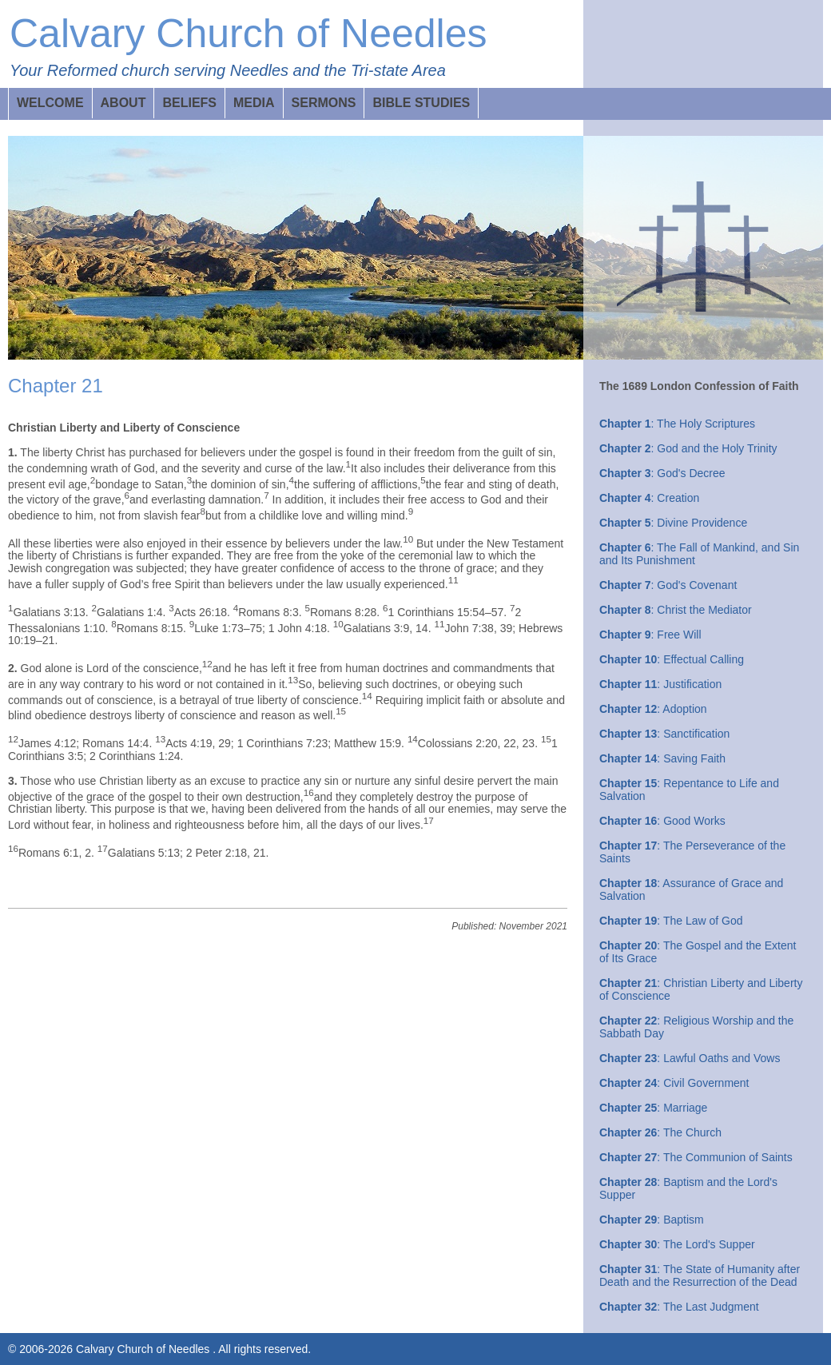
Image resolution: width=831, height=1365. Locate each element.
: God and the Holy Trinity (688, 448)
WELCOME (50, 102)
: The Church (660, 1132)
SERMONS (324, 102)
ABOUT (123, 102)
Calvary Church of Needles (248, 33)
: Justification (660, 684)
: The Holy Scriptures (677, 423)
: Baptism (651, 1219)
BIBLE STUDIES (421, 102)
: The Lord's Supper (677, 1244)
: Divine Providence (673, 522)
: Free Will (650, 634)
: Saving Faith (662, 758)
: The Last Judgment (679, 1306)
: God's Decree (662, 473)
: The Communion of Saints (696, 1157)
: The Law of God (671, 920)
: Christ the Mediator (675, 609)
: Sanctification (664, 733)
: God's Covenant (668, 585)
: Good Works (662, 820)
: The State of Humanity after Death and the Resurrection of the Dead (699, 1275)
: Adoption (653, 708)
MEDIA (254, 102)
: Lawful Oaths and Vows (689, 1058)
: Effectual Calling (671, 659)
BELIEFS (189, 102)
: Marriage (653, 1107)
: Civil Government (674, 1082)
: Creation (649, 497)
